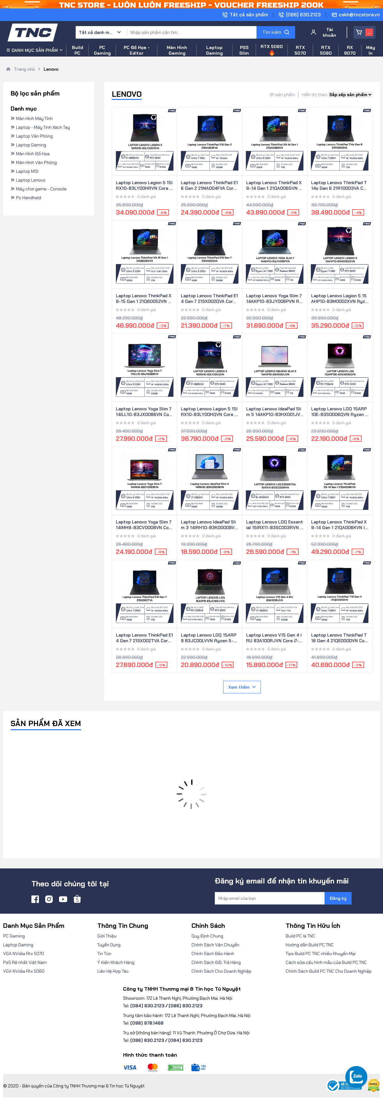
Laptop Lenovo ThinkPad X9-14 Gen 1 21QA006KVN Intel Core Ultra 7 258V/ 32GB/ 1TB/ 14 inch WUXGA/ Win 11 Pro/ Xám (339, 525)
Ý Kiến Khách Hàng (115, 962)
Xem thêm (242, 687)
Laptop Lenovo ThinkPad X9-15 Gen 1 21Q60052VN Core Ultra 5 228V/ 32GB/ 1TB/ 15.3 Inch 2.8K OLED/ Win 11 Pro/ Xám (143, 299)
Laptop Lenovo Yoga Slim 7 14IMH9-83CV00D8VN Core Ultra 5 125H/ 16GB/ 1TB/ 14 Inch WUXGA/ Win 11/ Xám (144, 525)
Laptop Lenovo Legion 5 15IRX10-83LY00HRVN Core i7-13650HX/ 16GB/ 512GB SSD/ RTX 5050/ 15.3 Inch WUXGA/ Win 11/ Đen (144, 186)
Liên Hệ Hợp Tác (113, 971)
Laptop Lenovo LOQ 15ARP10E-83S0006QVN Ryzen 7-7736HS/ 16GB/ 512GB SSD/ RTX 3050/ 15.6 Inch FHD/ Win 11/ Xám (339, 412)
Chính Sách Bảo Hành (213, 953)
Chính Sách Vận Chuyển (215, 945)
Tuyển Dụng (109, 945)
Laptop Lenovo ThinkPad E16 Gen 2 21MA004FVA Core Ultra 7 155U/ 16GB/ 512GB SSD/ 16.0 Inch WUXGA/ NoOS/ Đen (209, 186)
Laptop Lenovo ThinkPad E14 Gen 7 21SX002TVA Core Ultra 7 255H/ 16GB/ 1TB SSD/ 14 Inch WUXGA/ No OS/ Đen (144, 638)
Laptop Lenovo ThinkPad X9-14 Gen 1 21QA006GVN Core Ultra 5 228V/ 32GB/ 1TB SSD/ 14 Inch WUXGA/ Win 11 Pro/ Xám (274, 186)
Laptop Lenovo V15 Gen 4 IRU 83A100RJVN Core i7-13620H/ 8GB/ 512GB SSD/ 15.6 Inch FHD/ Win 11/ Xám (274, 638)
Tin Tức (104, 953)
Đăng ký (338, 898)
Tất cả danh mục (96, 32)
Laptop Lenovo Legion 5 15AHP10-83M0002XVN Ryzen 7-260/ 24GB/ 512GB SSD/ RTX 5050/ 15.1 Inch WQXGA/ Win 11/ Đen (339, 299)
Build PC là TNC (300, 936)
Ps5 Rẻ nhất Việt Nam (25, 962)
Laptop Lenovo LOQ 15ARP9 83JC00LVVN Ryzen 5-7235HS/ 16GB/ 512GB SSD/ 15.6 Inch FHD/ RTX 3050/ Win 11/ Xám (209, 638)
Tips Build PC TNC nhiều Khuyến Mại (321, 953)
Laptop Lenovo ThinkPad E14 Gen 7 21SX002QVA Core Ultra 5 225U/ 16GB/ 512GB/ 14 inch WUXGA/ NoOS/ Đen (209, 299)
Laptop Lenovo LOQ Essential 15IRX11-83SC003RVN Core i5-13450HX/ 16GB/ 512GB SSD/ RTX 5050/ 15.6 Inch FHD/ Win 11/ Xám (274, 525)
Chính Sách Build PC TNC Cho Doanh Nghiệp (329, 971)
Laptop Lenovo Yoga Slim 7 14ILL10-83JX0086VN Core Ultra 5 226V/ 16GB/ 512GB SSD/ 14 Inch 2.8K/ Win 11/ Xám (143, 412)
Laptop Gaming (18, 945)
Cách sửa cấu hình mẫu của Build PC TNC (326, 962)
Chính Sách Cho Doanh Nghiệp (221, 971)
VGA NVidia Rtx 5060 (24, 971)
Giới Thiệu (106, 936)
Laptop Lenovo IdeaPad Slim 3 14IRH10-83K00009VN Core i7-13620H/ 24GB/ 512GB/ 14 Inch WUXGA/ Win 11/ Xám (209, 525)
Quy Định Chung (207, 936)
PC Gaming (14, 936)
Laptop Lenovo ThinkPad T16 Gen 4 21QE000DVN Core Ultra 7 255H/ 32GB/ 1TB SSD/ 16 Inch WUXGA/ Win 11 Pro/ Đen (339, 638)
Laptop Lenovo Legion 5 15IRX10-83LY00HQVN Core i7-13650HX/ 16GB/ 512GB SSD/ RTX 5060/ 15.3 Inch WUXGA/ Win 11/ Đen (209, 412)
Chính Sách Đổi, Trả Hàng (216, 962)
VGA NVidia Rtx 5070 (23, 953)
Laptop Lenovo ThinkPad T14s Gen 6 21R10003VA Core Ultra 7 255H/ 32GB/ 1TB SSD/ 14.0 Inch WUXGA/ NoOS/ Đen (339, 186)
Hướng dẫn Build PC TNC (310, 945)
